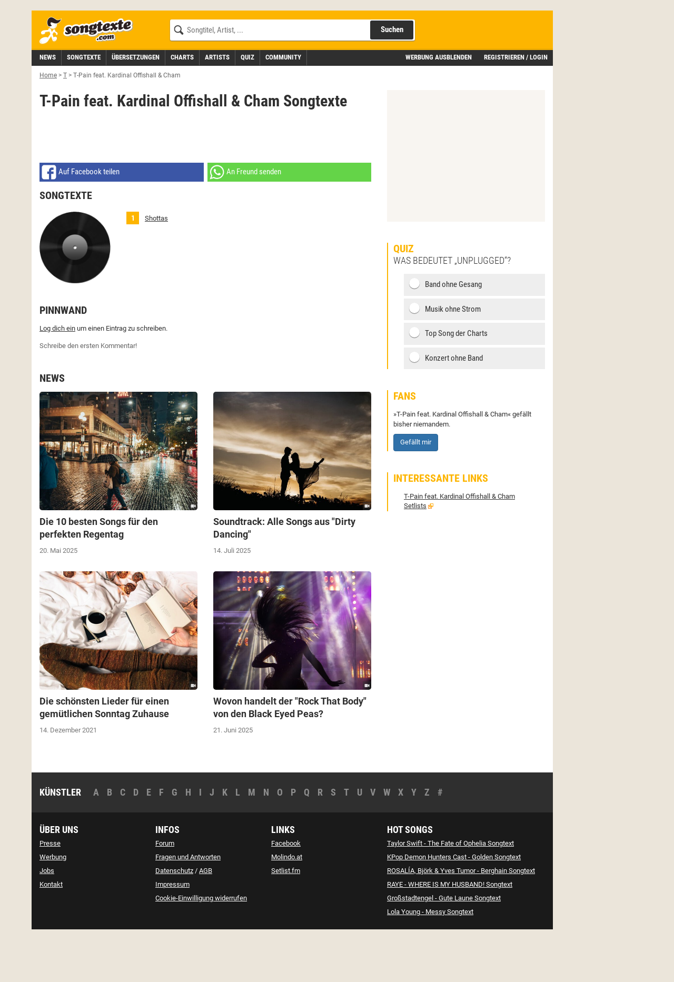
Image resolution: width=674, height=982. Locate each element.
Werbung (52, 904)
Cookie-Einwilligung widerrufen (201, 945)
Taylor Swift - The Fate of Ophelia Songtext (450, 891)
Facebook (286, 891)
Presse (50, 891)
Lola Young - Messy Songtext (430, 959)
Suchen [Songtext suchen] (392, 77)
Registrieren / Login (516, 104)
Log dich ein (57, 376)
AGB (205, 918)
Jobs (46, 918)
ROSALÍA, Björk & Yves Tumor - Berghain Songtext (461, 918)
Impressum (172, 932)
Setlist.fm (285, 918)
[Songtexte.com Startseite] (89, 78)
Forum (164, 891)
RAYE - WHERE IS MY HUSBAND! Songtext (449, 932)
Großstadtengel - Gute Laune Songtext (444, 945)
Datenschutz (174, 918)
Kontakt (51, 932)
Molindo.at (286, 904)
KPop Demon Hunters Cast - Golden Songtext (454, 904)
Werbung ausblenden (438, 104)
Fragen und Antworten (188, 904)
